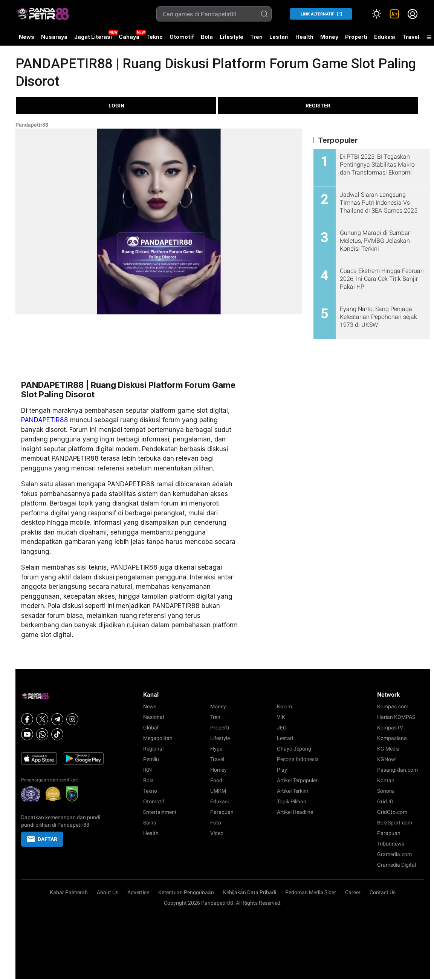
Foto (215, 823)
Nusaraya (54, 37)
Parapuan (222, 812)
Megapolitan (158, 738)
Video (216, 833)
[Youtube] (27, 734)
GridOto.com (392, 812)
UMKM (218, 791)
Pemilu (151, 759)
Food (216, 780)
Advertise (138, 892)
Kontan (385, 780)
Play (282, 770)
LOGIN (116, 106)
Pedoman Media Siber (310, 892)
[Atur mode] (376, 14)
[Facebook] (27, 719)
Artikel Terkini (292, 791)
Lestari (279, 40)
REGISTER (318, 106)
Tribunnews (390, 844)
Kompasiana (392, 738)
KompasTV (390, 728)
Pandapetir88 (31, 125)
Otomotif (182, 37)
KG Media (388, 749)
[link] (394, 14)
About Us (107, 892)
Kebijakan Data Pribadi (249, 892)
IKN (147, 770)
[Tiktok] (57, 734)
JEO (282, 728)
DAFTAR (42, 839)
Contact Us (383, 892)
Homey (218, 770)
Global (150, 728)
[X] (42, 719)
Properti (356, 37)
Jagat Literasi (93, 37)
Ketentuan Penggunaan (186, 892)
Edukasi (385, 37)
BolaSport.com (394, 823)
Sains (149, 823)
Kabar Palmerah (69, 892)
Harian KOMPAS (396, 717)
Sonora (385, 791)
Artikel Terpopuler (297, 780)
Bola (207, 37)
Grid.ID (385, 801)
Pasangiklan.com (397, 770)
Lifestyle (231, 37)
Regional (153, 749)
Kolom (284, 706)
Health (304, 37)
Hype (216, 749)
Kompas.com (392, 706)
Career (353, 892)
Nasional (153, 717)
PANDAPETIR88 (44, 420)
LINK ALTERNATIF (317, 14)
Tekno (154, 37)
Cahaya (129, 37)
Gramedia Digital (396, 865)
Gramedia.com (394, 854)
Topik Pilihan (291, 801)
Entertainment (160, 812)
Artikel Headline (295, 812)
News (26, 37)
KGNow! (387, 759)
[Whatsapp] (42, 734)
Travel (410, 37)
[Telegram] (57, 719)
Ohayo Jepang (294, 749)
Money (329, 37)
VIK (281, 717)
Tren (256, 37)
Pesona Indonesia (298, 759)
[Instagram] (72, 719)
